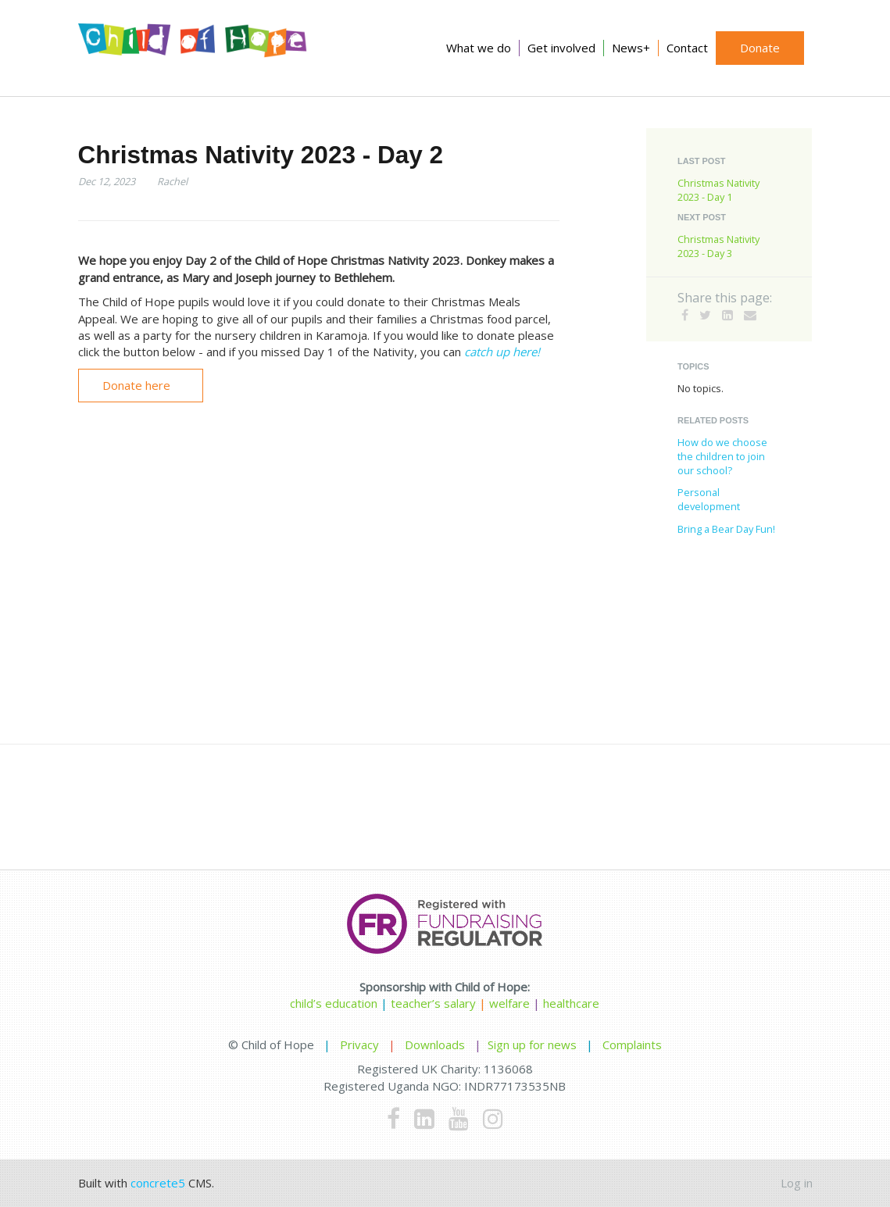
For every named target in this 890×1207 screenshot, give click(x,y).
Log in (797, 1183)
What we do (478, 47)
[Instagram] (493, 1118)
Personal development (708, 499)
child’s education (333, 1003)
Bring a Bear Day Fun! (726, 529)
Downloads (435, 1044)
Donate (760, 47)
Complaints (632, 1044)
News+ (631, 47)
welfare (511, 1003)
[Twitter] (705, 314)
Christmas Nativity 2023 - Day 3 (718, 246)
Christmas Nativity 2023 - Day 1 (718, 190)
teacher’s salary (433, 1003)
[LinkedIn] (727, 314)
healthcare (571, 1003)
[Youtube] (459, 1118)
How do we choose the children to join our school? (722, 456)
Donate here (136, 385)
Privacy (359, 1044)
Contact (687, 47)
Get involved (561, 47)
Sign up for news (532, 1044)
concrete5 (157, 1183)
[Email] (750, 314)
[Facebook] (684, 314)
